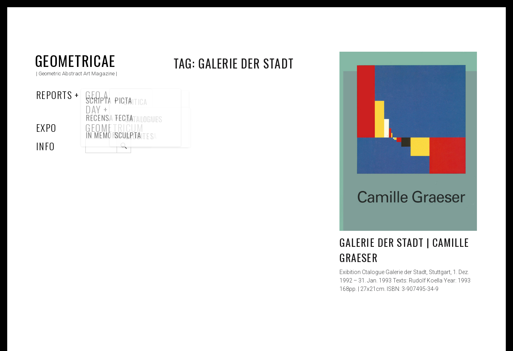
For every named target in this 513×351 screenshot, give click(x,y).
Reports (54, 94)
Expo (46, 127)
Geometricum (114, 127)
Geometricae (75, 60)
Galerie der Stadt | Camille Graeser (404, 249)
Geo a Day (96, 101)
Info (45, 146)
